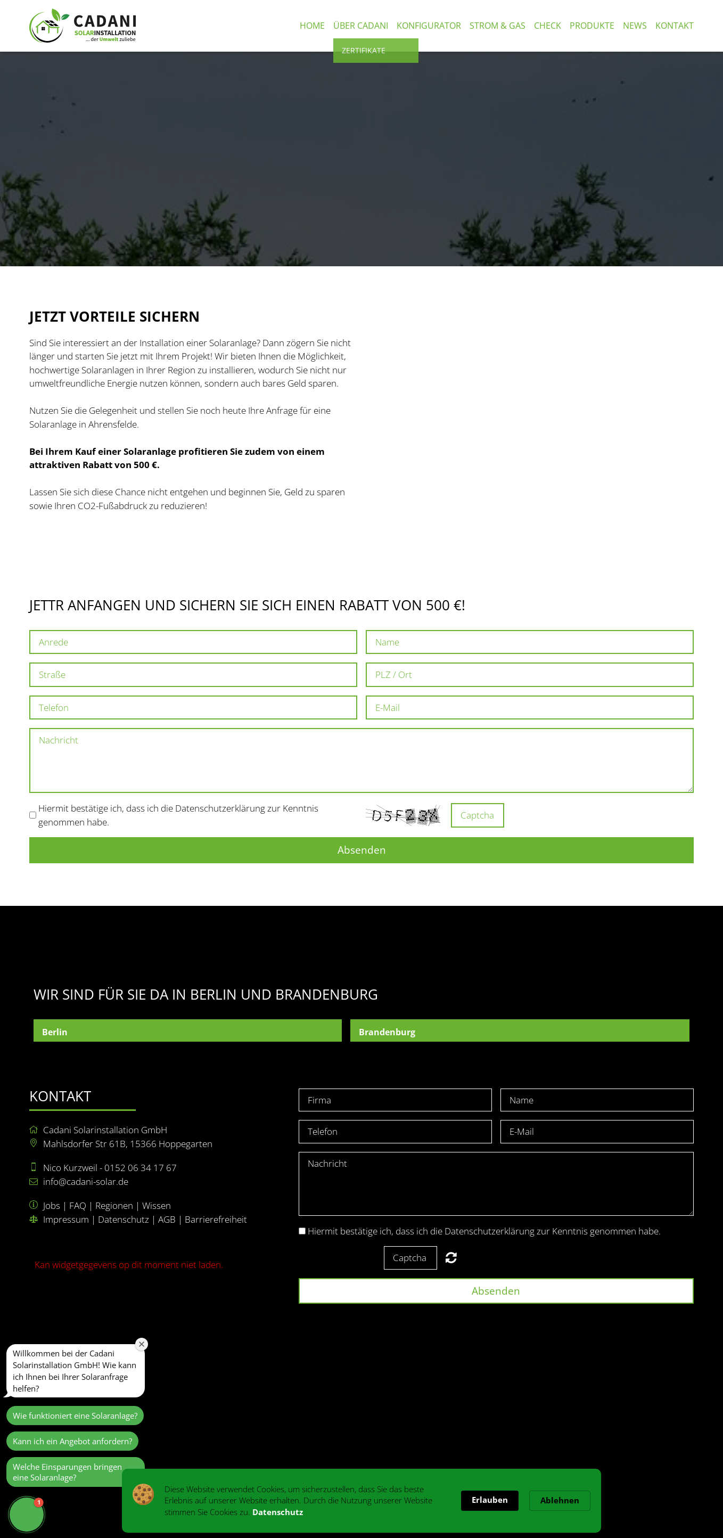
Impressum (66, 1219)
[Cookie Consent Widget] (361, 1501)
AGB (167, 1219)
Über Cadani (360, 25)
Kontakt (674, 25)
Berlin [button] (55, 1032)
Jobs (51, 1205)
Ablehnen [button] (559, 1500)
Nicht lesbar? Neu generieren (518, 814)
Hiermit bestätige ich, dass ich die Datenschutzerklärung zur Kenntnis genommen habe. (484, 1231)
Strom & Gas (497, 25)
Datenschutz (123, 1219)
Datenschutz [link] (277, 1512)
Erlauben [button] (490, 1499)
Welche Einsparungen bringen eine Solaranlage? (67, 1472)
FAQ (77, 1205)
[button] (27, 1515)
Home (312, 25)
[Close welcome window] (141, 1344)
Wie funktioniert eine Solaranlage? (75, 1415)
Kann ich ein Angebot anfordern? (72, 1441)
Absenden (362, 850)
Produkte (592, 25)
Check (547, 25)
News (635, 25)
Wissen (156, 1205)
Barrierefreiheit (216, 1219)
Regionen (114, 1205)
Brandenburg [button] (387, 1032)
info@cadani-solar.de (85, 1181)
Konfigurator (429, 25)
